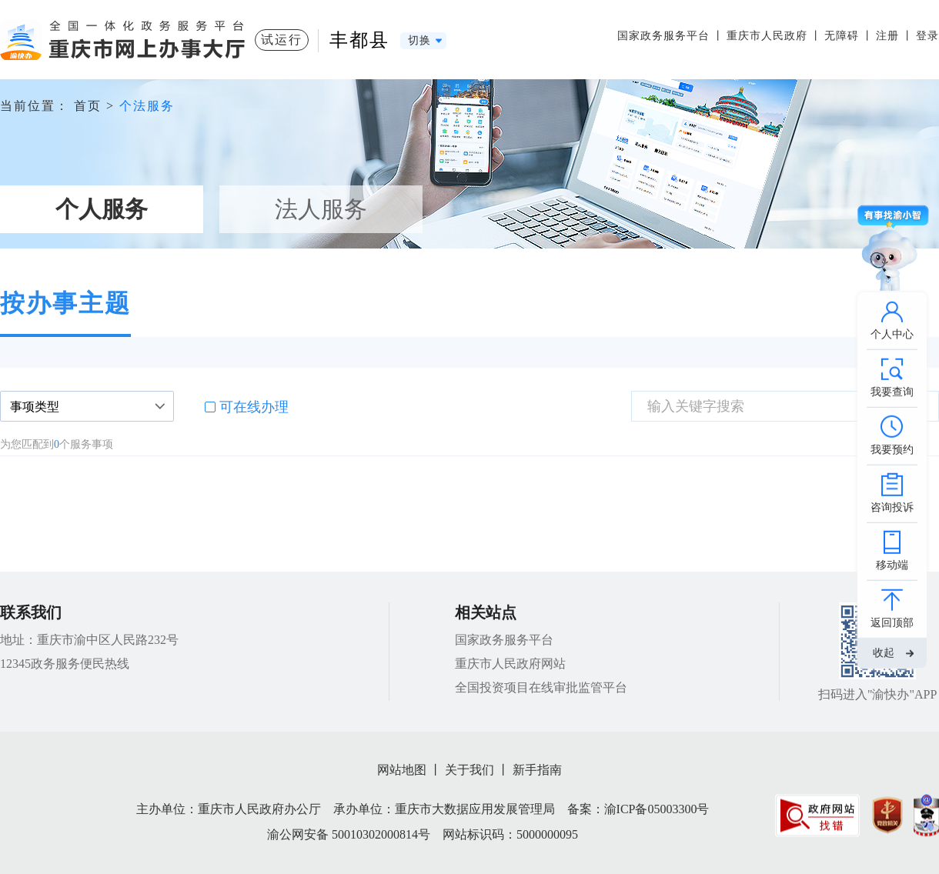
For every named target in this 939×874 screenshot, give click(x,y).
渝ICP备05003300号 (657, 809)
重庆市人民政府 (767, 36)
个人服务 (101, 209)
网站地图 (401, 769)
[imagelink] (817, 815)
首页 (88, 105)
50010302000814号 (381, 834)
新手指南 (537, 769)
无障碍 (841, 36)
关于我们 (469, 769)
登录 (927, 36)
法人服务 (321, 209)
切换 (419, 40)
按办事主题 (65, 303)
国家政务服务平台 (663, 36)
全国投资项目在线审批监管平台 (541, 687)
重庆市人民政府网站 (510, 663)
